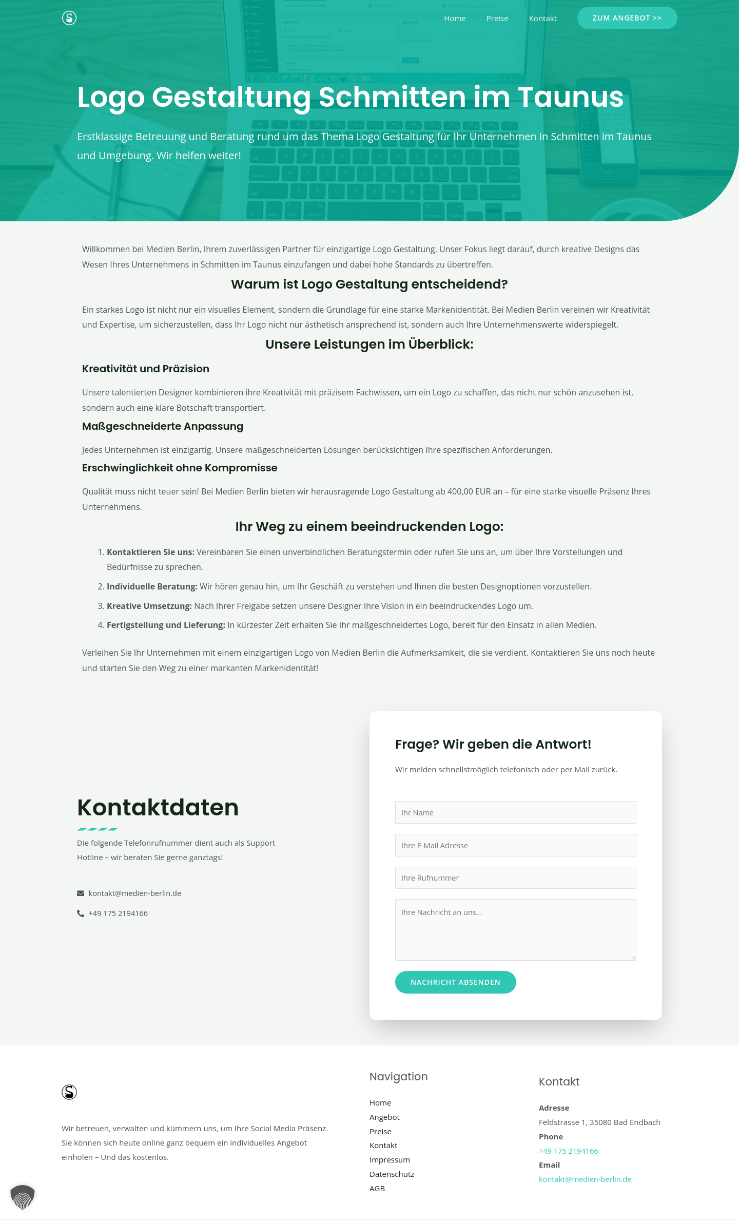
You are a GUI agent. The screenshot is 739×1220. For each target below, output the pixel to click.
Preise (505, 18)
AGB (377, 1189)
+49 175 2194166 (569, 1152)
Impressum (389, 1160)
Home (467, 18)
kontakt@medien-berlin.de (586, 1180)
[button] (627, 18)
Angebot (384, 1118)
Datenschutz (391, 1175)
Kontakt (545, 18)
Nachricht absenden (456, 983)
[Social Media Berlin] (69, 17)
